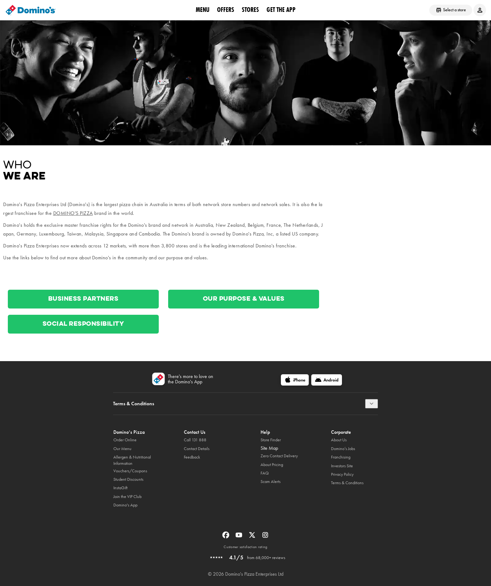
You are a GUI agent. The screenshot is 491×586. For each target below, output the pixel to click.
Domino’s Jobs (343, 448)
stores (250, 10)
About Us (339, 440)
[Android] (326, 380)
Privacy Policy (342, 474)
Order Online (125, 440)
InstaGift (120, 487)
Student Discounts (128, 479)
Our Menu (122, 448)
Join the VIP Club (127, 496)
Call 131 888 (195, 440)
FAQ (265, 473)
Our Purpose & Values (244, 299)
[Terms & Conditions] (371, 403)
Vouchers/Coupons (130, 471)
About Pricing (272, 464)
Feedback (192, 457)
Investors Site (342, 466)
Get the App (281, 10)
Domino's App (125, 505)
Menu (202, 10)
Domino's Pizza (73, 213)
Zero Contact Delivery (279, 456)
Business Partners (83, 299)
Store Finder (271, 440)
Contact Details (196, 448)
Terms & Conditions (347, 482)
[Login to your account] (479, 10)
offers (225, 10)
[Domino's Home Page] (30, 10)
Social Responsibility (83, 324)
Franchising (340, 457)
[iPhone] (295, 380)
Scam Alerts (271, 481)
